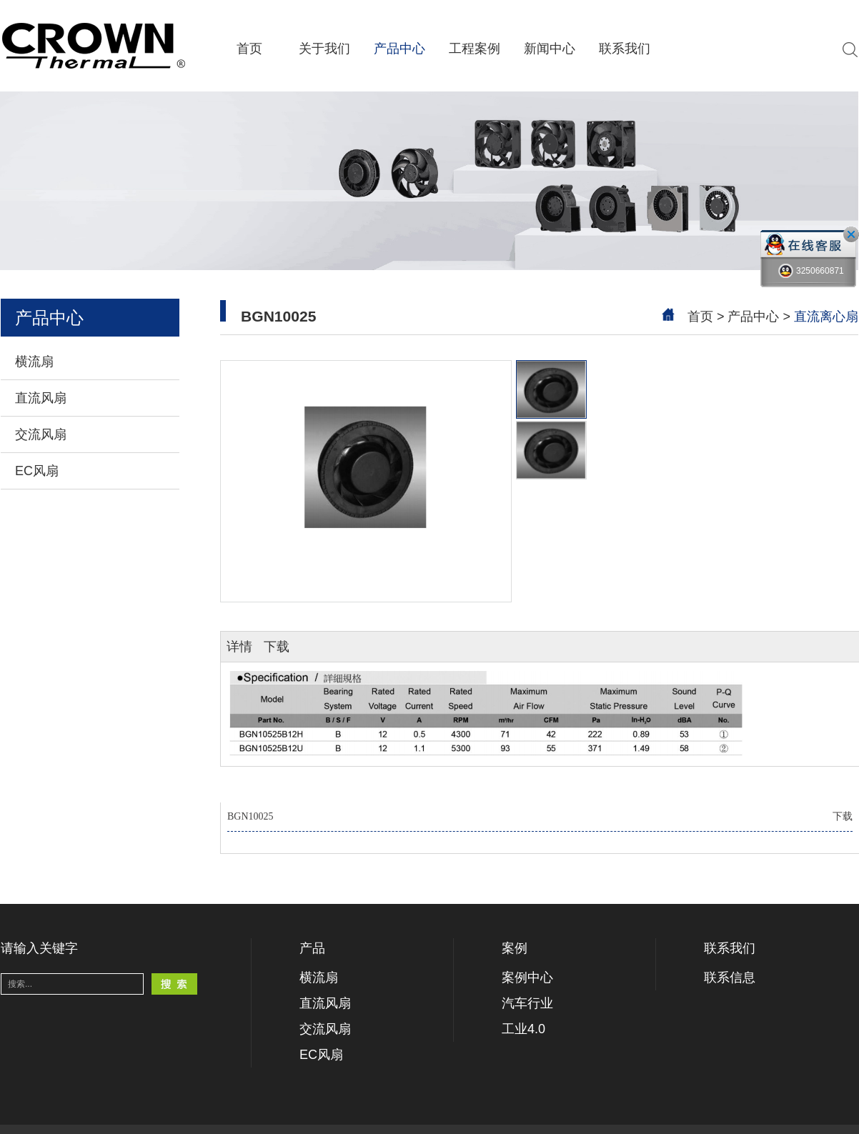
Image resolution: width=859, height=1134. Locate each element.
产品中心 (399, 48)
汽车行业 (527, 1003)
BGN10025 (540, 816)
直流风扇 (40, 398)
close (851, 234)
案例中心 (527, 977)
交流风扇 (40, 434)
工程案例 (474, 48)
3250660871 (811, 271)
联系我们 (624, 48)
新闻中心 (549, 48)
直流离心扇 (826, 316)
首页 (249, 48)
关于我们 (324, 48)
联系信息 (729, 977)
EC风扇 (37, 471)
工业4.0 (523, 1029)
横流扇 (34, 361)
